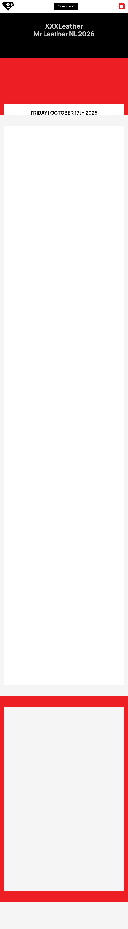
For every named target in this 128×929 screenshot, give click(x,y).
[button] (122, 6)
